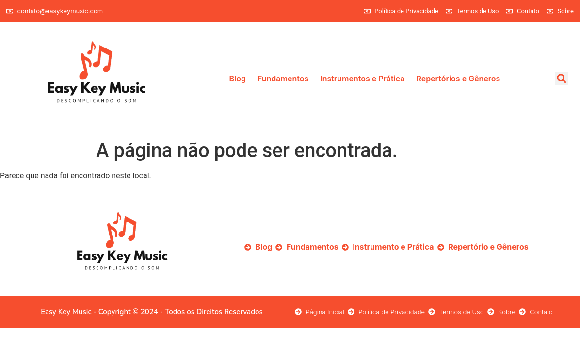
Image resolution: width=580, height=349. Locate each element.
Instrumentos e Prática (362, 78)
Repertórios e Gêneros (458, 78)
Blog (237, 78)
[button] (561, 78)
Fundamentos (283, 78)
